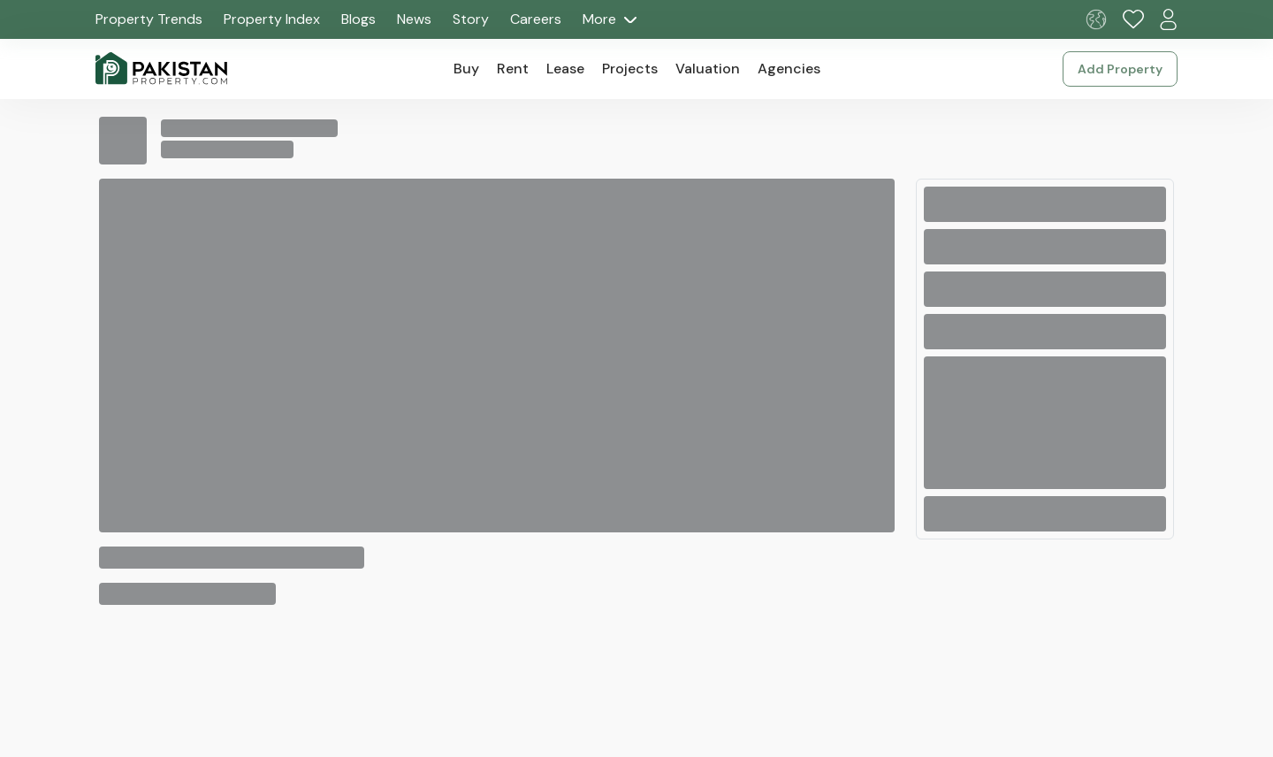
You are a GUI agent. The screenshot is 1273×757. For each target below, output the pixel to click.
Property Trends (148, 19)
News (414, 19)
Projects (630, 68)
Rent (513, 68)
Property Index (272, 19)
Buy (466, 68)
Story (471, 19)
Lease (565, 68)
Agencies (789, 68)
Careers (535, 19)
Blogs (358, 19)
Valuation (707, 68)
